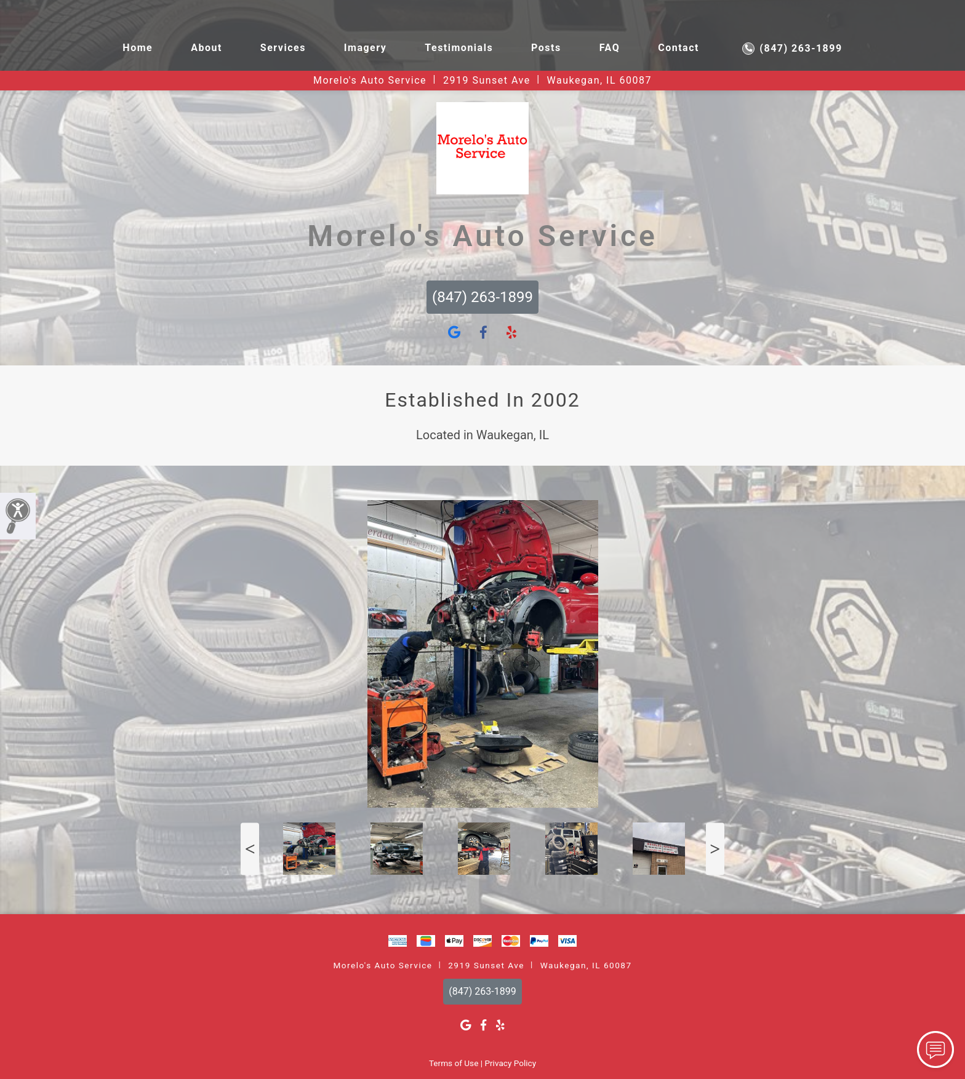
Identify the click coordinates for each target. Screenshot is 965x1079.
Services (283, 48)
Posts (546, 48)
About (206, 48)
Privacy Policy (510, 1063)
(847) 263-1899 (792, 48)
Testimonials (459, 48)
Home (137, 48)
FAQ (609, 48)
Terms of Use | (455, 1063)
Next (715, 848)
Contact (678, 48)
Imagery (365, 48)
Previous (250, 848)
